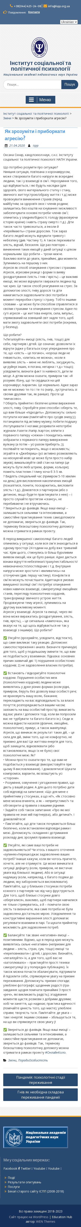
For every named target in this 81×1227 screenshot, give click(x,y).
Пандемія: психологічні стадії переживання (40, 1080)
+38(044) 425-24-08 (27, 6)
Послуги (14, 1187)
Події (11, 1178)
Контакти (34, 12)
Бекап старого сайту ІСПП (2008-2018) (36, 1191)
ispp (35, 145)
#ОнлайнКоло (55, 1052)
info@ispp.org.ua (59, 6)
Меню (40, 100)
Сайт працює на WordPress (28, 1217)
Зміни (7, 118)
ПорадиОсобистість (33, 1060)
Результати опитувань (24, 1182)
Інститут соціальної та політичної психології (40, 65)
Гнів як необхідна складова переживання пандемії (40, 1095)
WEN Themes (45, 1221)
